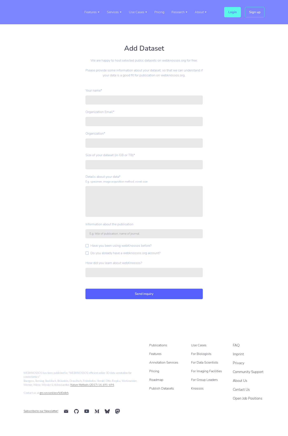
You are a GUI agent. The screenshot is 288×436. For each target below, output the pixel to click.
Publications (158, 345)
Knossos (197, 388)
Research (178, 12)
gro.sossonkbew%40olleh (54, 392)
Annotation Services (163, 362)
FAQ (236, 345)
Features (90, 12)
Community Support (248, 372)
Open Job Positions (247, 398)
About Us (240, 380)
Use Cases (136, 12)
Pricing (159, 12)
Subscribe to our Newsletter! (41, 411)
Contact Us (241, 389)
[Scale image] (51, 349)
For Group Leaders (204, 380)
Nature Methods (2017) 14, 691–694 (92, 384)
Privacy (238, 363)
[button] (232, 12)
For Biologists (201, 354)
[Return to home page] (42, 12)
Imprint (238, 354)
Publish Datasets (161, 388)
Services (113, 12)
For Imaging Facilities (206, 371)
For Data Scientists (204, 362)
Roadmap (156, 380)
